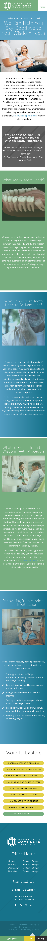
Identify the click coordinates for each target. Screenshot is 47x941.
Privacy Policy (26, 927)
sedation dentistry (28, 560)
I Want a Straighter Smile (23, 794)
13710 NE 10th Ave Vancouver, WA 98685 (23, 898)
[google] (20, 905)
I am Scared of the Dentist (23, 801)
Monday (12, 861)
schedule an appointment (25, 115)
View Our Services (23, 813)
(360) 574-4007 (23, 890)
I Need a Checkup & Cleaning (23, 763)
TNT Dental (35, 930)
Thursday (12, 871)
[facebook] (15, 905)
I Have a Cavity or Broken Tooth (23, 776)
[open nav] (43, 5)
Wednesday (13, 868)
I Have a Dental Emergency (23, 807)
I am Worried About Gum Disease (23, 769)
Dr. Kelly (8, 397)
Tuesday (12, 864)
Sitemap (14, 927)
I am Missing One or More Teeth (23, 782)
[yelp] (31, 905)
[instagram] (25, 905)
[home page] (16, 5)
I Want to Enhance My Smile (24, 788)
